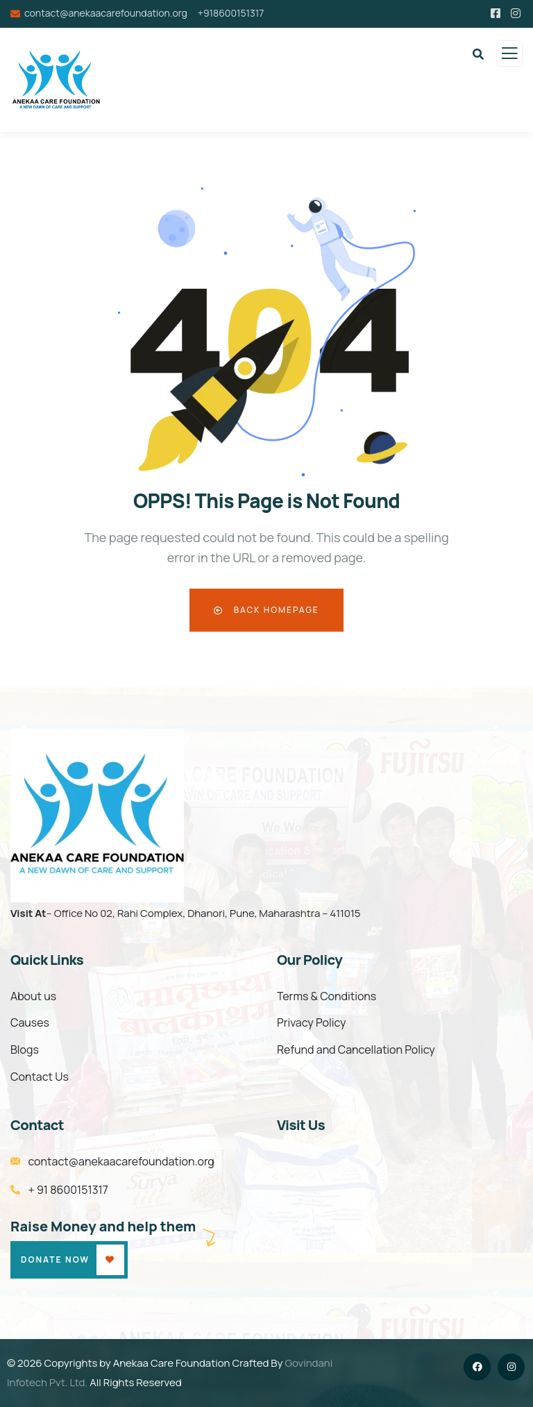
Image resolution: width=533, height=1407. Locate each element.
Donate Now (55, 1259)
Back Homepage (266, 610)
